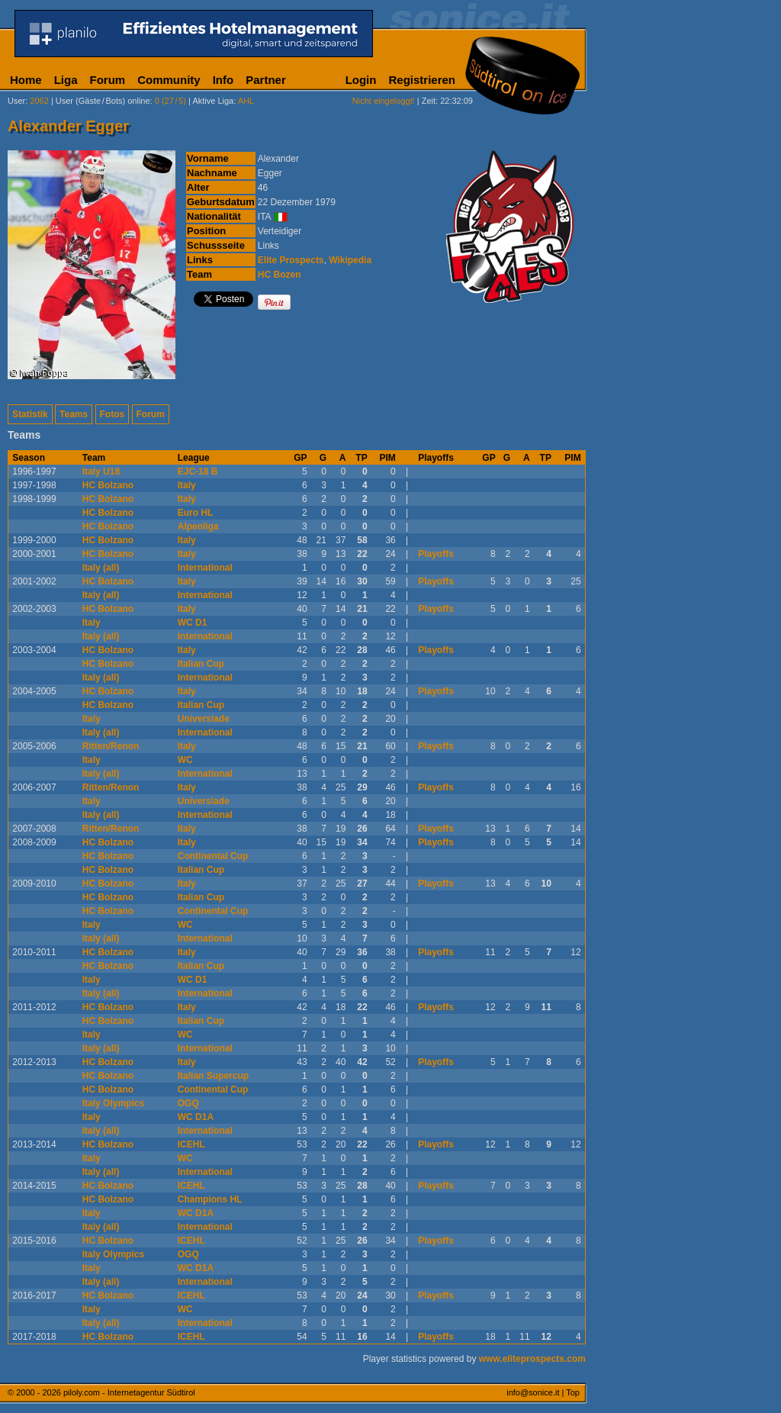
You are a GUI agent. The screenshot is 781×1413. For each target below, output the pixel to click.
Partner (266, 79)
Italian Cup (201, 663)
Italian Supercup (213, 1075)
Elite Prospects (291, 260)
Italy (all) (101, 567)
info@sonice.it (532, 1392)
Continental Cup (213, 856)
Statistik (30, 414)
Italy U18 (101, 471)
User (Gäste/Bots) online (103, 100)
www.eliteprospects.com (532, 1358)
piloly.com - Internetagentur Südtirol (129, 1392)
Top (573, 1392)
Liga (66, 79)
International (205, 567)
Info (223, 79)
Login (361, 79)
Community (169, 79)
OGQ (188, 1103)
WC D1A (196, 1117)
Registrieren (421, 79)
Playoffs (436, 554)
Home (26, 79)
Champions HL (210, 1199)
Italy (187, 485)
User (16, 100)
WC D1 (192, 622)
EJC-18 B (198, 471)
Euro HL (196, 512)
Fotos (112, 414)
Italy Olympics (113, 1103)
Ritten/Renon (111, 746)
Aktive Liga (212, 100)
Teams (73, 414)
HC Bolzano (107, 485)
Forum (108, 79)
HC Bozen (279, 274)
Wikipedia (350, 260)
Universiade (204, 718)
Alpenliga (198, 526)
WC (185, 760)
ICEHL (191, 1144)
